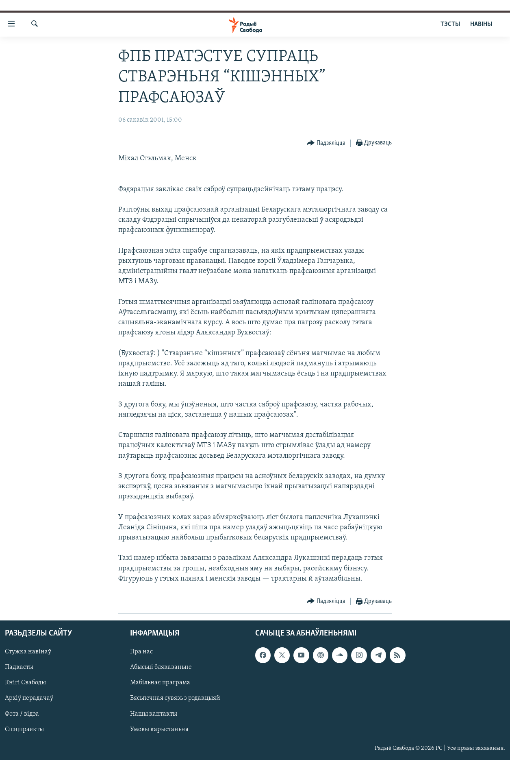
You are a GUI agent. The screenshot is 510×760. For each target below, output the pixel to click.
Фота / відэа (22, 714)
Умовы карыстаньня (159, 729)
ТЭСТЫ (450, 24)
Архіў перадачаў (29, 698)
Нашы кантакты (153, 714)
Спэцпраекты (24, 729)
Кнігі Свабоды (25, 683)
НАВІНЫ (481, 24)
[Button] (326, 143)
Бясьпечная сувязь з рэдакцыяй (175, 698)
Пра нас (141, 652)
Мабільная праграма (160, 683)
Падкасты (19, 667)
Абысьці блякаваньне (161, 667)
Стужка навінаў (28, 652)
